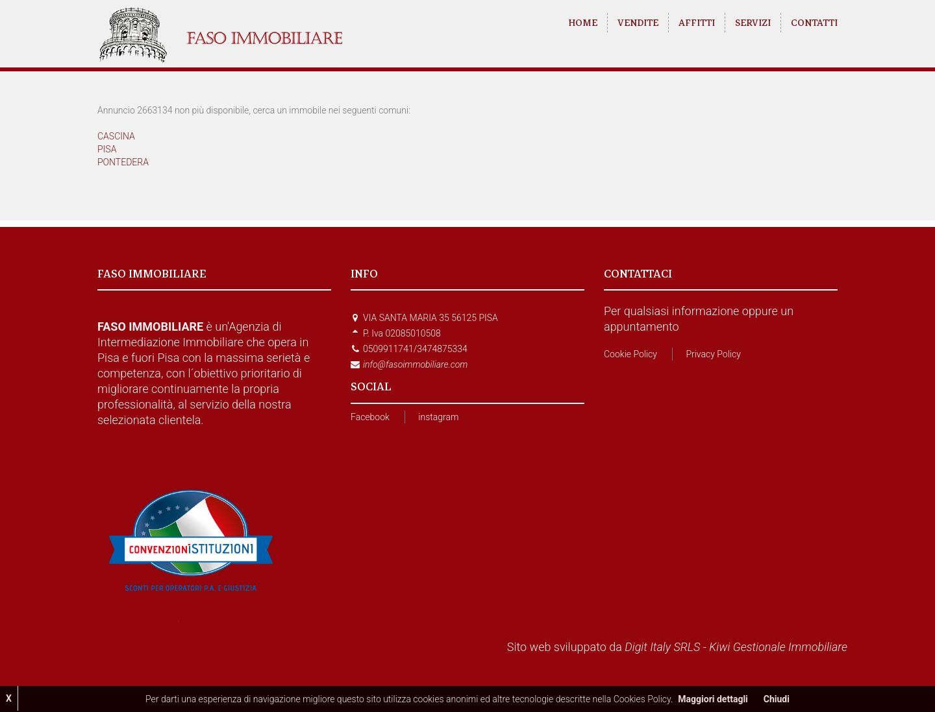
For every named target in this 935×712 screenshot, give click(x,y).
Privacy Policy (713, 354)
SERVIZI (753, 22)
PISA (106, 149)
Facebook (370, 417)
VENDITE (637, 22)
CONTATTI (814, 22)
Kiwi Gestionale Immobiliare (778, 647)
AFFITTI (697, 22)
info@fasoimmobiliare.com (415, 364)
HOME (582, 22)
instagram (438, 417)
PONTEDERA (123, 162)
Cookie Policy (630, 354)
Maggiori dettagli (712, 699)
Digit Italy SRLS (662, 647)
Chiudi (777, 699)
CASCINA (116, 136)
